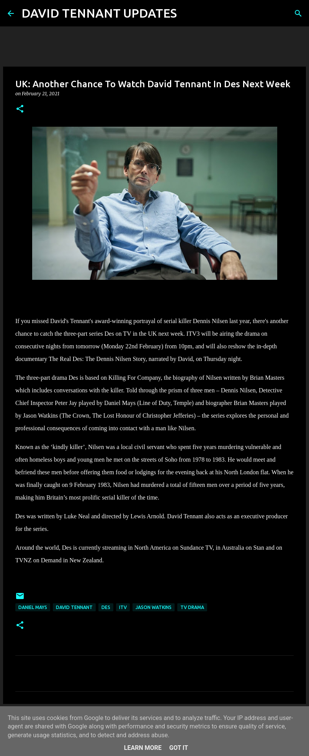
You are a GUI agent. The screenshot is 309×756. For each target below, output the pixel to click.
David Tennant (74, 607)
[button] (20, 109)
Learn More (143, 747)
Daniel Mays (32, 607)
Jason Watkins (154, 607)
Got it (178, 747)
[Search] (187, 13)
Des (105, 607)
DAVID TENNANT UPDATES (99, 13)
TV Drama (192, 607)
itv (123, 607)
